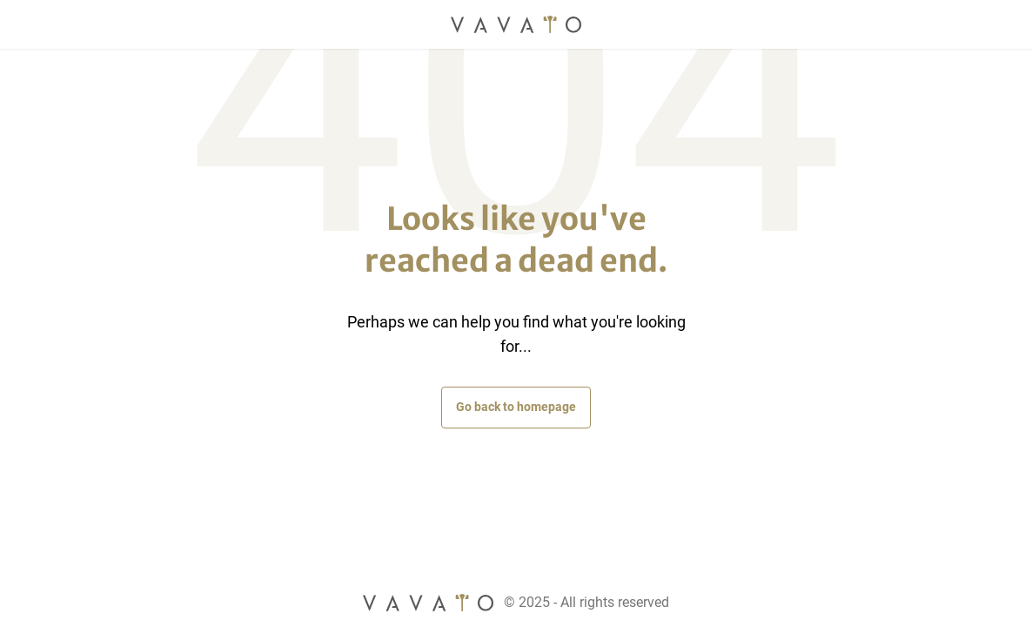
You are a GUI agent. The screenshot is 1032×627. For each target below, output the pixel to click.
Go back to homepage (516, 407)
